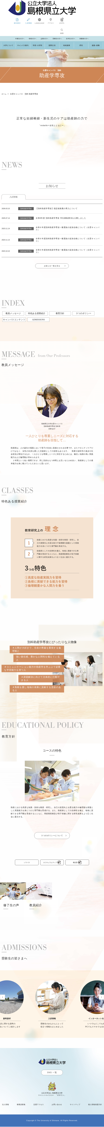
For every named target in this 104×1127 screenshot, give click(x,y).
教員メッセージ (15, 305)
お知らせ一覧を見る (52, 256)
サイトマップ (75, 1105)
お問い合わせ (57, 1105)
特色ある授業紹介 (43, 305)
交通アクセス (38, 1105)
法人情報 (5, 1105)
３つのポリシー (15, 313)
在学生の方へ (70, 23)
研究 (81, 29)
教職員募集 (21, 1105)
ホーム (4, 94)
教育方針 (71, 305)
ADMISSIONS (77, 313)
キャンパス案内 (23, 29)
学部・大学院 (37, 29)
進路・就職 (96, 29)
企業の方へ (44, 23)
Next (101, 992)
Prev (2, 992)
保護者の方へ (84, 23)
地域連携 (66, 29)
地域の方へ (32, 23)
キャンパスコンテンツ (46, 313)
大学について (8, 29)
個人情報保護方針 (95, 1105)
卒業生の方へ (19, 23)
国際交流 (52, 29)
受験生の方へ (57, 23)
